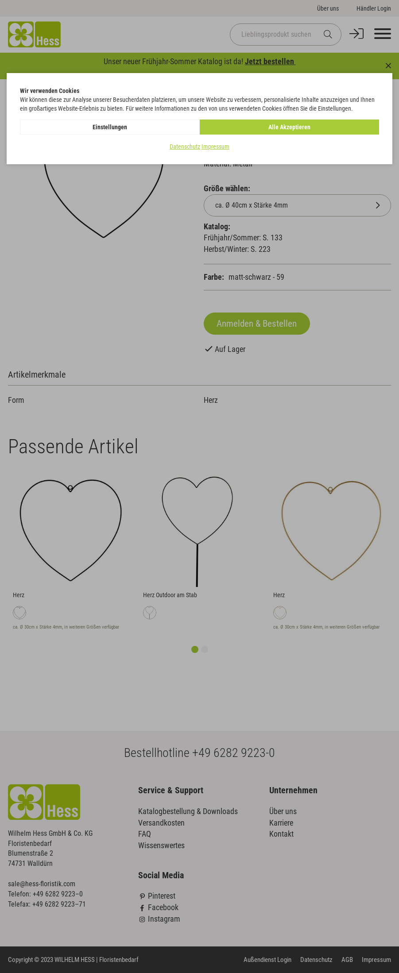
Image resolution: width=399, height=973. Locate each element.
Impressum (215, 146)
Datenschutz (185, 146)
